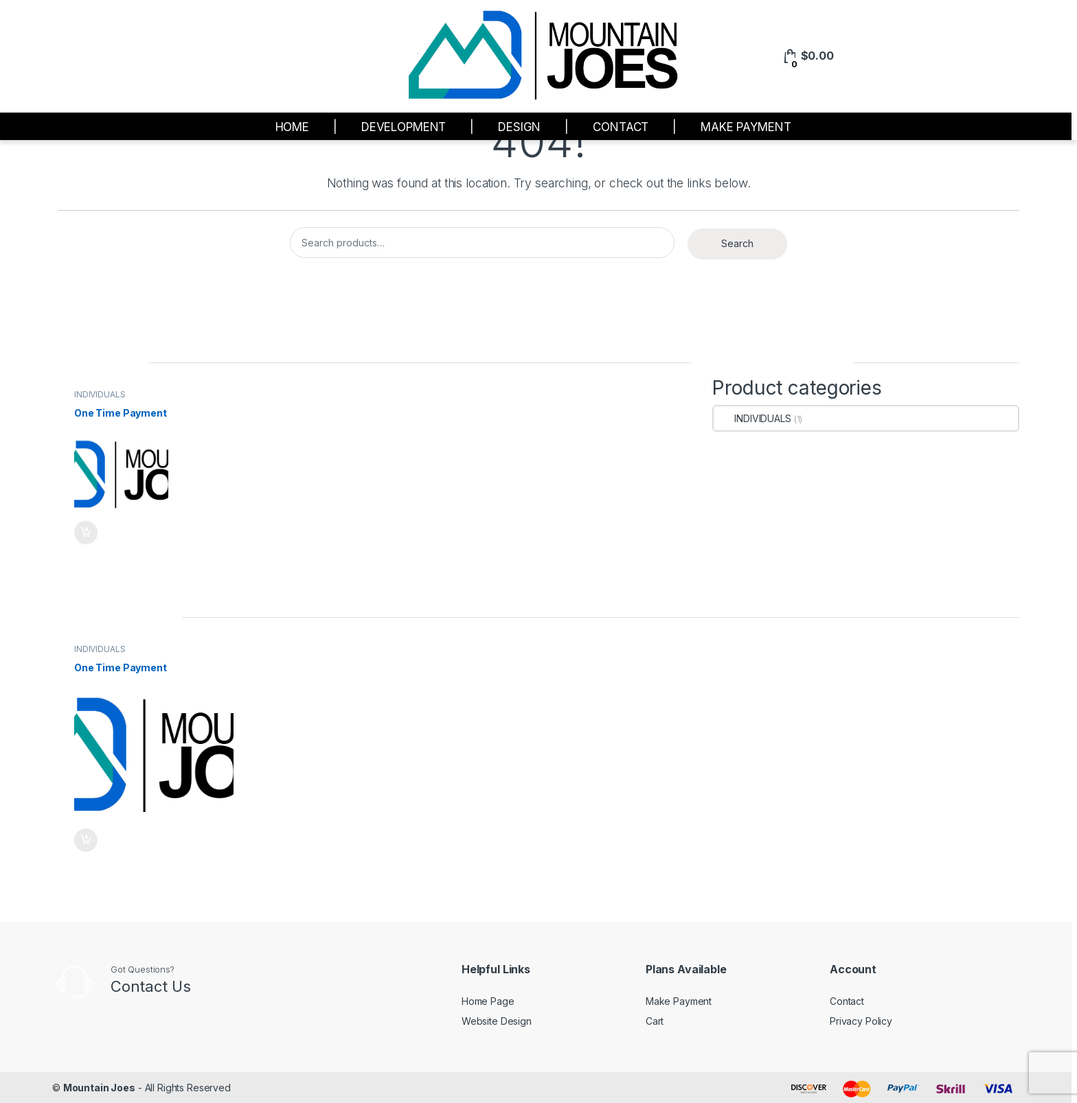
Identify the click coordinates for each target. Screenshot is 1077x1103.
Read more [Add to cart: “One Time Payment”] (86, 532)
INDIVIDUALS (99, 394)
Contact (847, 1001)
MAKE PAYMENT (746, 127)
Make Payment (679, 1001)
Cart (655, 1021)
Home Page (488, 1001)
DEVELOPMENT (403, 127)
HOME (292, 127)
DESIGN (519, 127)
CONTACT (620, 127)
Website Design (497, 1021)
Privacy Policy (861, 1021)
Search (737, 243)
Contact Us (151, 986)
